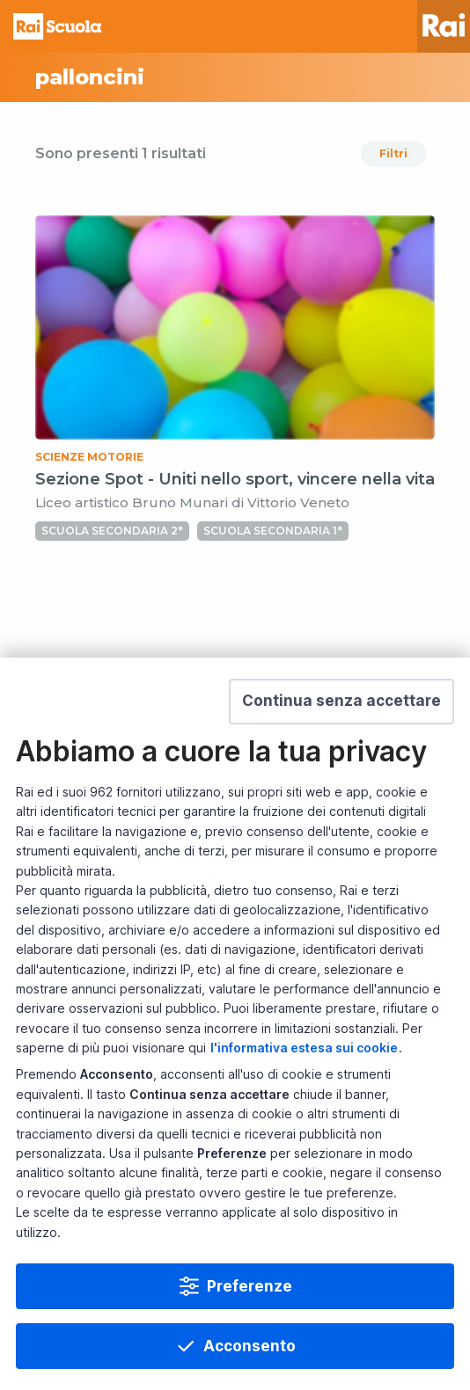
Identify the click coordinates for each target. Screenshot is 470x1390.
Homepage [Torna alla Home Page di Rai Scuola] (57, 26)
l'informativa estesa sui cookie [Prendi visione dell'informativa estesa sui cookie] (304, 1047)
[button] (341, 701)
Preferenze (249, 1286)
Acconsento (249, 1346)
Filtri (393, 153)
